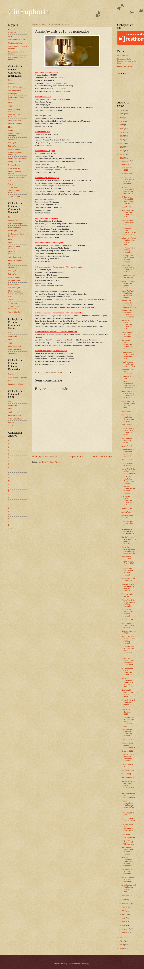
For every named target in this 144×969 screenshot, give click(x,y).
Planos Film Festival (125, 66)
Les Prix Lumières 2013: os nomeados (128, 250)
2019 (122, 136)
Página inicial (75, 456)
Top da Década (14, 196)
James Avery (126, 164)
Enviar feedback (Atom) (51, 462)
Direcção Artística (15, 162)
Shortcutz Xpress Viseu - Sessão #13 (128, 524)
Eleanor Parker (127, 620)
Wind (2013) (126, 774)
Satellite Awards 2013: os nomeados (128, 879)
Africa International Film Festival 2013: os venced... (129, 888)
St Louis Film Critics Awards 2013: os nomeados (128, 613)
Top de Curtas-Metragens (13, 192)
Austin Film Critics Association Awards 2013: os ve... (128, 284)
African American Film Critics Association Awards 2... (128, 453)
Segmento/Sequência (16, 177)
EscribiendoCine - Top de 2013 (128, 276)
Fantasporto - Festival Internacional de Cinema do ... (129, 231)
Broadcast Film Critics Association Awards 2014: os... (128, 374)
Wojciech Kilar (127, 174)
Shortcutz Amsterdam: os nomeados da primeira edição (128, 550)
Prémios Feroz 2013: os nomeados (127, 334)
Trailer (10, 184)
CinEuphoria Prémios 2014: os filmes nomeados (128, 180)
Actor (10, 102)
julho (124, 911)
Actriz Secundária (15, 124)
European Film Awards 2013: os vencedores (128, 745)
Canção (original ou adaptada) (15, 154)
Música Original (14, 149)
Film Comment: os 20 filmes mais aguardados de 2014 (128, 355)
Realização (12, 94)
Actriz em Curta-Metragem (14, 116)
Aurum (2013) (127, 446)
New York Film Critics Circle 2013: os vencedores (127, 851)
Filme (10, 80)
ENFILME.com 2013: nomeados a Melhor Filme (127, 827)
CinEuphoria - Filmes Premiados (16, 53)
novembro (126, 896)
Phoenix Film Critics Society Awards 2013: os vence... (128, 268)
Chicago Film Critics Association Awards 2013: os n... (128, 500)
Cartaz (10, 180)
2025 (122, 114)
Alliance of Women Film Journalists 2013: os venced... (129, 241)
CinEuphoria (28, 11)
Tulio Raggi (126, 834)
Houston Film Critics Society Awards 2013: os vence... (128, 395)
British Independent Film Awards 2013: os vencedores (127, 682)
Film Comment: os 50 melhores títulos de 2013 (128, 364)
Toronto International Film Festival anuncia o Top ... (128, 805)
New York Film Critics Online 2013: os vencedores (128, 693)
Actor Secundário (14, 120)
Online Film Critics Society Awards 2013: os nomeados (128, 640)
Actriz (10, 106)
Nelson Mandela (128, 778)
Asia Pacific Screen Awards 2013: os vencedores (128, 490)
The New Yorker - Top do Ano (128, 595)
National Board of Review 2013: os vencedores (128, 795)
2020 (122, 132)
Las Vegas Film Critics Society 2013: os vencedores (128, 259)
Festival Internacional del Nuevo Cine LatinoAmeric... (128, 385)
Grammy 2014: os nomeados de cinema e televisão (128, 587)
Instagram (12, 33)
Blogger (87, 964)
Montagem (12, 143)
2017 (122, 143)
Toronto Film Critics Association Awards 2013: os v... (128, 324)
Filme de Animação (15, 87)
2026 (122, 110)
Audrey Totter (127, 512)
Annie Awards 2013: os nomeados (127, 871)
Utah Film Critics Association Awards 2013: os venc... (128, 214)
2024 (122, 118)
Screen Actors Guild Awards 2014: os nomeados (128, 572)
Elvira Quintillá (127, 207)
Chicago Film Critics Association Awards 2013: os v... (128, 344)
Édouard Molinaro (128, 739)
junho (124, 914)
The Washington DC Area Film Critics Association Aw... (128, 651)
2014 (122, 154)
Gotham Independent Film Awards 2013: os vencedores (127, 861)
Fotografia (12, 146)
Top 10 (10, 426)
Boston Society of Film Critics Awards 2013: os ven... (128, 703)
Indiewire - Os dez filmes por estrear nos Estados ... (128, 758)
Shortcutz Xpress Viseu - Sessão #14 (128, 222)
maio (124, 918)
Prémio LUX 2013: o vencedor (128, 580)
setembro (126, 903)
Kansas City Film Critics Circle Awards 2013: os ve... (128, 431)
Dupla (10, 130)
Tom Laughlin (127, 508)
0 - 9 (10, 528)
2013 (122, 158)
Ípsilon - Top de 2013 (127, 765)
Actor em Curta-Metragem (14, 110)
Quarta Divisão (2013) (127, 517)
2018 (122, 140)
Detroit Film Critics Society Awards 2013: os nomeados (128, 603)
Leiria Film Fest (123, 56)
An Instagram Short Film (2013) (127, 440)
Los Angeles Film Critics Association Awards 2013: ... (129, 671)
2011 (122, 941)
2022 (122, 125)
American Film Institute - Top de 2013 (128, 625)
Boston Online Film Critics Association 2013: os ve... (128, 733)
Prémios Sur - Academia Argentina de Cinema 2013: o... (128, 561)
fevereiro (125, 929)
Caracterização (14, 168)
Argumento (12, 139)
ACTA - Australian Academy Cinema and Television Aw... (128, 841)
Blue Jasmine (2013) (127, 169)
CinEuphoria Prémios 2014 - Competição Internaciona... (128, 200)
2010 (122, 945)
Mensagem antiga (102, 456)
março (124, 925)
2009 (122, 948)
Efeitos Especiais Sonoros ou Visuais (15, 292)
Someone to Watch (15, 384)
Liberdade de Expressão (17, 377)
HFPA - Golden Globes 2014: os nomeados (128, 531)
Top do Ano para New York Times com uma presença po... (129, 540)
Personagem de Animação (14, 135)
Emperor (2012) (127, 751)
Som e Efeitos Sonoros (17, 158)
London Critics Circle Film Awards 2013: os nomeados (128, 314)
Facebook (12, 29)
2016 (122, 147)
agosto (125, 907)
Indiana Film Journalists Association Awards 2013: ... (129, 304)
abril (124, 922)
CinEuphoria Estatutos (16, 40)
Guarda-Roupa (14, 165)
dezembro (126, 161)
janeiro (125, 933)
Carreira (11, 374)
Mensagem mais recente (45, 456)
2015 (122, 151)
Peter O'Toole (127, 460)
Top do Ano (12, 187)
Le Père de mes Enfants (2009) (128, 820)
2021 (122, 129)
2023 (122, 121)
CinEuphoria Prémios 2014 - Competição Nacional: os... (128, 190)
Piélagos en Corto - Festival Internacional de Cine (126, 61)
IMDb (10, 36)
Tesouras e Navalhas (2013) (126, 712)
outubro (125, 900)
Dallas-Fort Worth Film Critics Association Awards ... (128, 294)
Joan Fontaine (127, 425)
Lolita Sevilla (126, 411)
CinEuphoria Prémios (16, 43)
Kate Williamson (128, 770)
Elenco (10, 127)
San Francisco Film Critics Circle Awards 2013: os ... (128, 418)
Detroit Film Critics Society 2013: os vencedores (128, 471)
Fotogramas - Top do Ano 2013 (128, 464)
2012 (122, 937)
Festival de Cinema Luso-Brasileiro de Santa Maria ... (128, 662)
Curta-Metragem (14, 90)
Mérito (10, 381)
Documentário (13, 84)
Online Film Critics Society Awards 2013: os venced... (128, 404)
